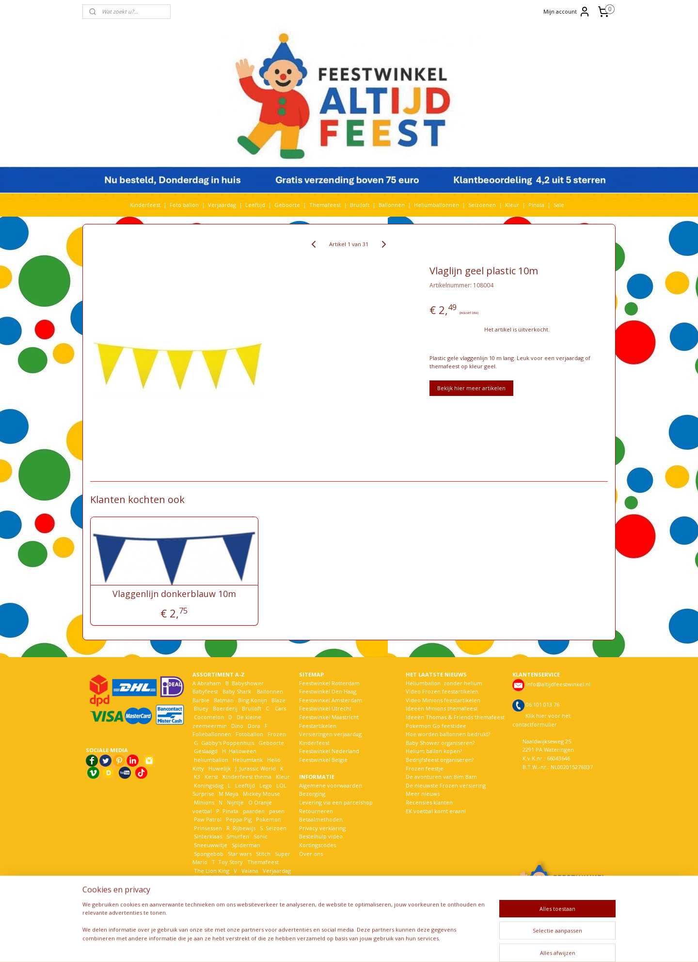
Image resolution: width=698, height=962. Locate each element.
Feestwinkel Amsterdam (330, 700)
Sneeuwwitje (210, 845)
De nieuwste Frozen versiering (446, 785)
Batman (224, 700)
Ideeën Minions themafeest (441, 708)
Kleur (512, 204)
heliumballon (211, 759)
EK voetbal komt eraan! (436, 811)
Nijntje (234, 802)
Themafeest (325, 204)
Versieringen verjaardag (330, 734)
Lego (264, 785)
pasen (277, 811)
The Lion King (210, 870)
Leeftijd (255, 204)
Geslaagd (206, 751)
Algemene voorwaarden (330, 785)
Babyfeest (205, 691)
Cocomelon (209, 717)
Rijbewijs (244, 828)
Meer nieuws (423, 793)
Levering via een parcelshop (336, 802)
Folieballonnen (211, 734)
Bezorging (312, 793)
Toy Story (230, 862)
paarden (254, 811)
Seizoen (276, 828)
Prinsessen (207, 828)
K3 (196, 776)
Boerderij (225, 708)
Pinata (536, 204)
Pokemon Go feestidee (436, 725)
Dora (253, 725)
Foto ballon (184, 204)
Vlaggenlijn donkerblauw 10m (174, 594)
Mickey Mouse (261, 793)
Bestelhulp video (321, 836)
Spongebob (208, 853)
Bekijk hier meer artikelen (471, 388)
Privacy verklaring (322, 828)
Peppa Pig (239, 819)
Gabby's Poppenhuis (227, 742)
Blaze (278, 700)
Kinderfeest (145, 204)
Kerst (211, 776)
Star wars (240, 853)
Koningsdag (207, 785)
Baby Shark (236, 691)
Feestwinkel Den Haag (327, 691)
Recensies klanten (429, 802)
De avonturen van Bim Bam (441, 776)
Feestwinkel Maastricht (329, 717)
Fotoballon (249, 734)
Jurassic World (257, 768)
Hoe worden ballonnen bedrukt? (448, 734)
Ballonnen (392, 204)
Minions (203, 802)
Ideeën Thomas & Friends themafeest (455, 717)
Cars (280, 708)
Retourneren (316, 811)
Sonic (261, 836)
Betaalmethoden (321, 819)
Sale (559, 204)
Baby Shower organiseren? (440, 742)
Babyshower (248, 683)
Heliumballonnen (436, 204)
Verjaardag (222, 204)
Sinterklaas (208, 836)
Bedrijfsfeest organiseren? (440, 759)
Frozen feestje (425, 768)
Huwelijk (219, 768)
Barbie (200, 700)
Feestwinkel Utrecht (325, 708)
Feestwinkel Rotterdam (329, 683)
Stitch (263, 853)
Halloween (242, 751)
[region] (285, 927)
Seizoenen (482, 204)
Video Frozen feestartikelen (442, 691)
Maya (231, 793)
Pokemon (268, 819)
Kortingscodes (317, 845)
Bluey (201, 708)
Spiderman (246, 845)
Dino (237, 725)
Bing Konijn (252, 700)
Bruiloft (359, 204)
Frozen (277, 734)
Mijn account (566, 11)
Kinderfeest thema (246, 776)
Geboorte (287, 204)
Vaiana (249, 870)
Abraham (209, 683)
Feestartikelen (317, 725)
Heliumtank (248, 759)
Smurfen (237, 836)
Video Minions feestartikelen (443, 700)
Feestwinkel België (323, 759)
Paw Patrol (207, 819)
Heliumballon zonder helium (444, 683)
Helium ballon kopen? (434, 751)
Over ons (311, 853)
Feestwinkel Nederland (329, 751)
